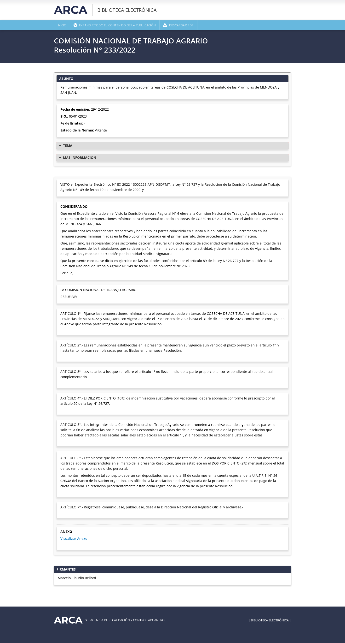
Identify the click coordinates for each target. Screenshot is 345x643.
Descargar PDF (181, 25)
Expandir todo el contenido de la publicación (117, 25)
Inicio (62, 25)
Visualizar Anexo (73, 538)
